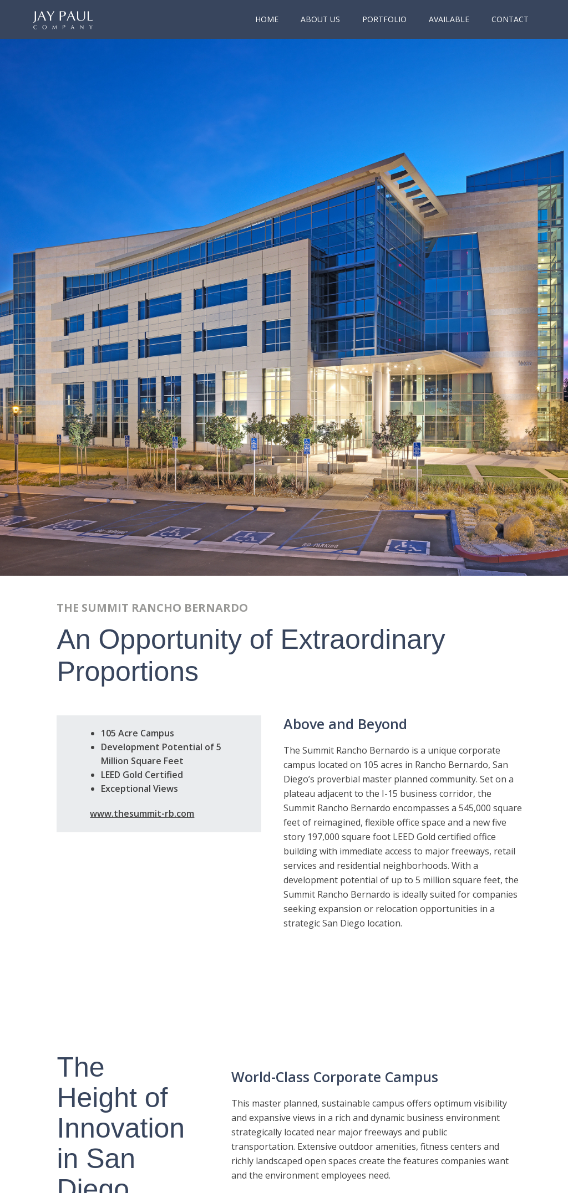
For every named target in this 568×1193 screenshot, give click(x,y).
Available (449, 19)
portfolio (384, 19)
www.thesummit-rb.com (142, 813)
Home (266, 19)
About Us (320, 19)
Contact (510, 19)
